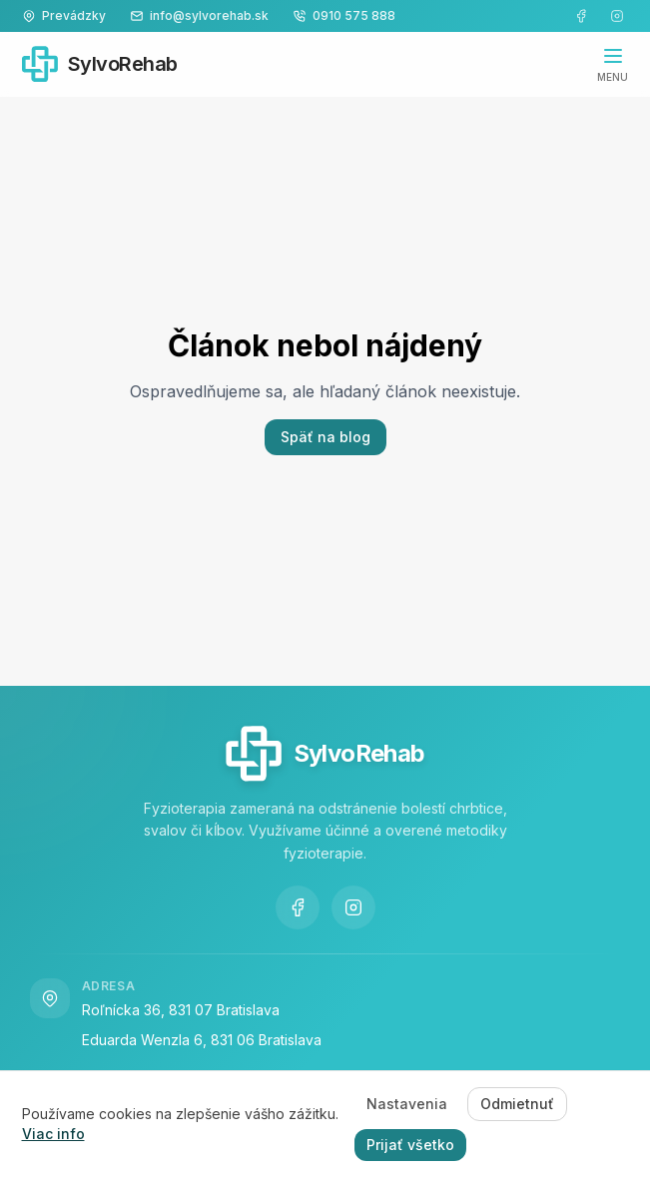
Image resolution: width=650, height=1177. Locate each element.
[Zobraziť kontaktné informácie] (64, 16)
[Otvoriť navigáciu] (613, 64)
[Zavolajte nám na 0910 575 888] (344, 16)
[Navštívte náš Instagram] (617, 16)
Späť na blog (325, 436)
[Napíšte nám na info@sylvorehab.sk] (199, 16)
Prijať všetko (410, 1144)
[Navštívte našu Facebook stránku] (581, 16)
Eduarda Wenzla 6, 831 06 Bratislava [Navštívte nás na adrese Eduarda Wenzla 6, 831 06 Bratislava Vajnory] (202, 1039)
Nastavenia (406, 1103)
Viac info (53, 1133)
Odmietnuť (517, 1103)
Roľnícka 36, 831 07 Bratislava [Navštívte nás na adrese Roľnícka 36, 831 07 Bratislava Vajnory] (181, 1009)
